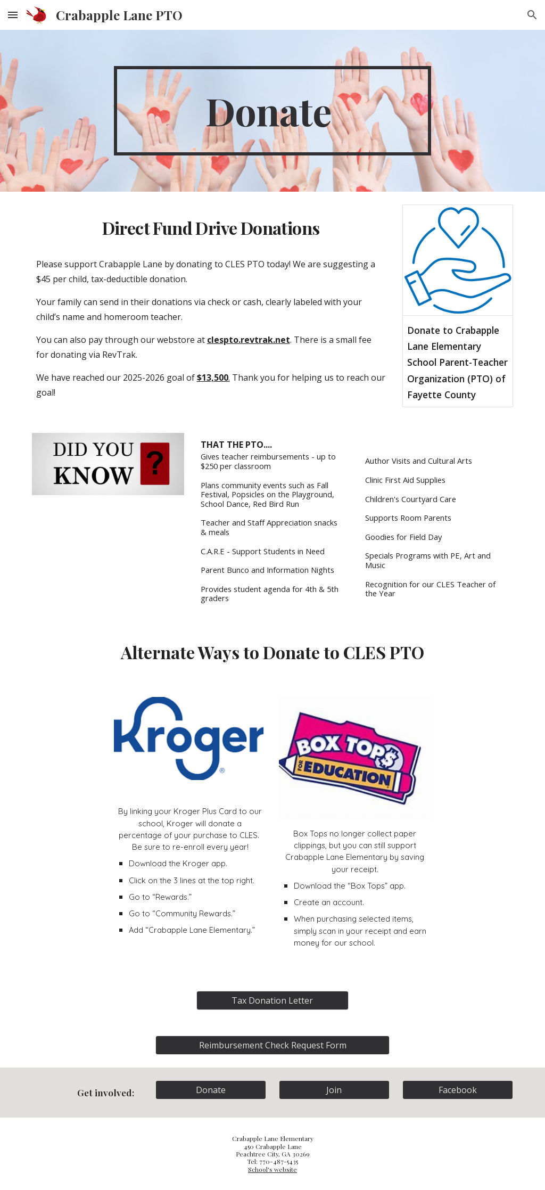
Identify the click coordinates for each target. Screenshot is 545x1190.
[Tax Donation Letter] (272, 1000)
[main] (272, 110)
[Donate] (211, 1090)
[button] (13, 14)
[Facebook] (458, 1090)
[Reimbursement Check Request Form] (273, 1045)
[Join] (334, 1090)
